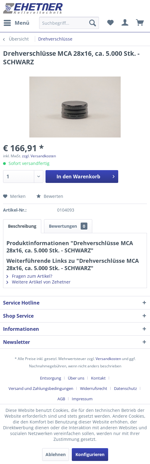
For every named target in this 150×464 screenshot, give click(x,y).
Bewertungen (68, 226)
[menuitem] (16, 23)
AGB (61, 399)
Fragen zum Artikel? (29, 276)
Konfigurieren (89, 454)
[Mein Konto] (125, 23)
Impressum (82, 399)
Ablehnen (56, 454)
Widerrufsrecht (93, 388)
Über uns (76, 378)
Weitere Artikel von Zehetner (38, 282)
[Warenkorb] (140, 23)
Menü (16, 22)
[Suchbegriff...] (69, 23)
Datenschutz (125, 388)
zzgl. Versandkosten (39, 156)
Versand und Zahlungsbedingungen (41, 388)
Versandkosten (108, 358)
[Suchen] (92, 23)
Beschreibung (22, 226)
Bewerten (49, 196)
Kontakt (98, 378)
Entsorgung (50, 378)
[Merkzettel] (110, 23)
